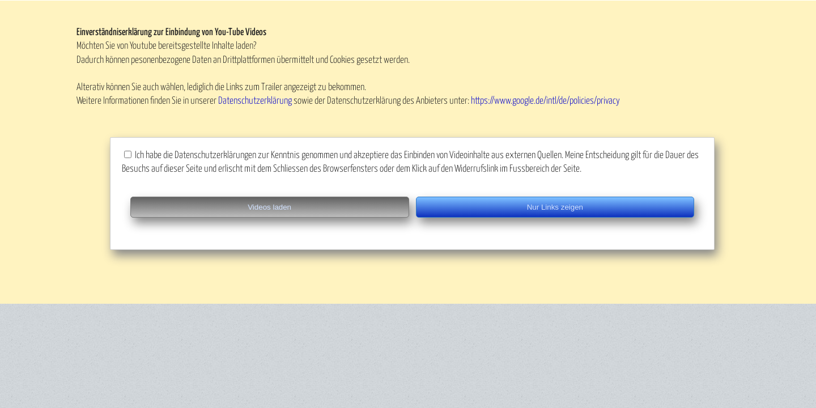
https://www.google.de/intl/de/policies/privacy (545, 101)
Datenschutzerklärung (255, 101)
